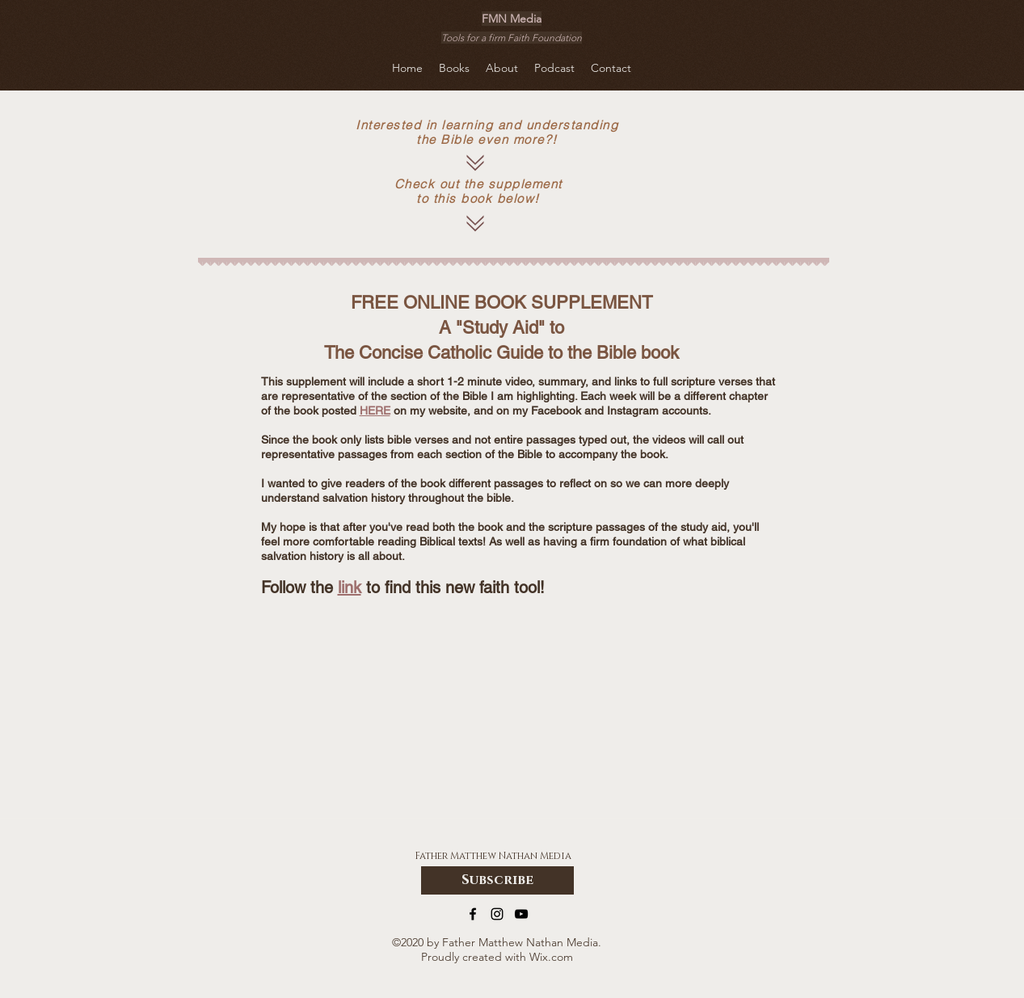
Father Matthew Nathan (477, 855)
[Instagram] (497, 914)
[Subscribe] (497, 880)
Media (555, 855)
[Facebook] (473, 914)
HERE (375, 410)
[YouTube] (521, 914)
